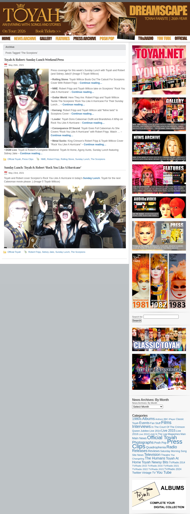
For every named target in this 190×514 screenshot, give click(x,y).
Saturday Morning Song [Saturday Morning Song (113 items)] (173, 451)
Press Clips (27, 159)
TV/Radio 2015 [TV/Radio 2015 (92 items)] (139, 466)
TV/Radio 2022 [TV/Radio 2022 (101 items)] (140, 469)
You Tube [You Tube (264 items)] (164, 472)
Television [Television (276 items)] (152, 455)
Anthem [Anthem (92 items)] (159, 419)
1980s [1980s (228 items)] (136, 419)
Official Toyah (14, 159)
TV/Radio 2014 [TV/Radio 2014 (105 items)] (177, 462)
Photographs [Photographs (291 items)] (143, 442)
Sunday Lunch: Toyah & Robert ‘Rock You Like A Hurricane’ (42, 167)
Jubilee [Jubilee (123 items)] (145, 430)
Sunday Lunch (82, 159)
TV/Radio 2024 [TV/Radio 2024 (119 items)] (172, 469)
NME (43, 159)
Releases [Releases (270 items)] (139, 451)
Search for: (137, 317)
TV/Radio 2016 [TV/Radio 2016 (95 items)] (155, 466)
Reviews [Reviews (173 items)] (154, 451)
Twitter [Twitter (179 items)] (136, 472)
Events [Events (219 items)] (144, 423)
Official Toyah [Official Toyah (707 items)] (162, 437)
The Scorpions (98, 159)
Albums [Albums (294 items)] (148, 419)
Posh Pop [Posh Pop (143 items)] (160, 442)
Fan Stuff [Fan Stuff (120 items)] (155, 423)
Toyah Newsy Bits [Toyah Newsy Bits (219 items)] (155, 462)
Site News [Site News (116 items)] (138, 455)
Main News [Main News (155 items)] (139, 438)
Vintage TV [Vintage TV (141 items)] (149, 472)
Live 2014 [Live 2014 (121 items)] (155, 430)
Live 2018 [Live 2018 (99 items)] (144, 434)
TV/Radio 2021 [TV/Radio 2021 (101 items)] (171, 466)
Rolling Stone (67, 159)
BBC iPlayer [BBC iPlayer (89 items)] (169, 419)
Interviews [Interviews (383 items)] (141, 426)
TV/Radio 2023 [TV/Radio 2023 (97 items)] (156, 469)
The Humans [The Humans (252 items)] (155, 458)
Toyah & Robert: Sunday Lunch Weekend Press (34, 59)
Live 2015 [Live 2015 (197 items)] (168, 430)
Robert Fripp (53, 159)
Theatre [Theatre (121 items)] (165, 454)
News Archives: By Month (144, 403)
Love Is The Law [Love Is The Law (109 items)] (158, 434)
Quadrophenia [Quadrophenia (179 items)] (156, 447)
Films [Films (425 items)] (166, 422)
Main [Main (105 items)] (183, 434)
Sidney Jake (48, 252)
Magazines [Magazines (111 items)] (174, 434)
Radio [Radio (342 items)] (171, 447)
